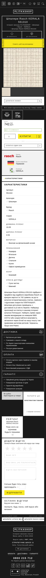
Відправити (14, 493)
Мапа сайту (17, 536)
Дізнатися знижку (23, 101)
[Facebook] (13, 565)
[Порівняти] (34, 3)
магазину (23, 300)
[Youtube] (23, 565)
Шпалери (13, 201)
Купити (30, 136)
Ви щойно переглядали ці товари (12, 395)
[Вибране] (30, 3)
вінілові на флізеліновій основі (22, 243)
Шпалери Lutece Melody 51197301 (13, 519)
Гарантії (23, 374)
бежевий (12, 275)
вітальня (12, 254)
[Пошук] (43, 3)
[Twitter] (18, 565)
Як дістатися (23, 549)
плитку (19, 310)
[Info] (14, 4)
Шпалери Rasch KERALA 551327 (34, 519)
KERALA (12, 219)
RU (24, 3)
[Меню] (4, 3)
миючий (12, 286)
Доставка (23, 332)
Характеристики (14, 178)
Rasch (11, 210)
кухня (11, 264)
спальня (12, 260)
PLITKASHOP (23, 12)
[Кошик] (38, 3)
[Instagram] (28, 565)
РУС (31, 539)
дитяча (12, 257)
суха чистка (14, 283)
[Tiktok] (33, 565)
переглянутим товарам (33, 400)
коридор (12, 251)
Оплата (23, 354)
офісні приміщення (17, 267)
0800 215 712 (23, 558)
